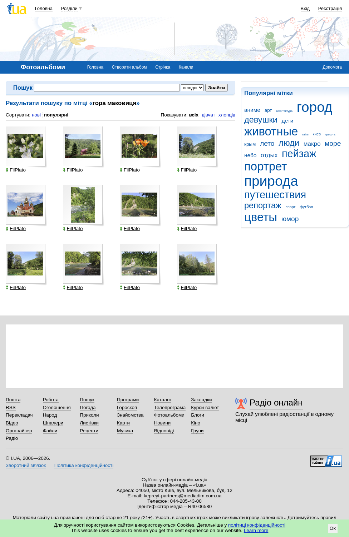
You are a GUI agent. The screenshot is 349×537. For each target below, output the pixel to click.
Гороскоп (127, 407)
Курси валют (205, 407)
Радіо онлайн (276, 402)
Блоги (197, 415)
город (315, 107)
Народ (50, 415)
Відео (12, 423)
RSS (11, 407)
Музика (125, 430)
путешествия (275, 194)
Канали (186, 67)
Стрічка (162, 67)
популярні (56, 115)
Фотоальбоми (169, 415)
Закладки (201, 399)
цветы (260, 217)
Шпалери (53, 423)
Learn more (256, 530)
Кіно (195, 423)
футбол (306, 207)
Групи (197, 430)
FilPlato (16, 170)
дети (288, 121)
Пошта (13, 399)
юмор (290, 219)
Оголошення (57, 407)
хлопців (226, 115)
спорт (291, 207)
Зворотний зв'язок (26, 465)
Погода (87, 407)
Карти (123, 423)
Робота (51, 399)
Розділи (69, 8)
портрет (265, 166)
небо (250, 155)
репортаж (262, 205)
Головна (44, 8)
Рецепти (89, 430)
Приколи (89, 415)
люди (289, 143)
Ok (333, 528)
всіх (193, 115)
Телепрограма (170, 407)
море (333, 143)
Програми (128, 399)
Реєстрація (330, 8)
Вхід (305, 8)
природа (271, 181)
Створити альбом (129, 67)
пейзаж (299, 153)
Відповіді (164, 430)
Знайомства (130, 415)
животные (271, 131)
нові (36, 115)
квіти (305, 134)
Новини (162, 423)
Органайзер (19, 430)
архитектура (284, 111)
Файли (50, 430)
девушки (260, 119)
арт (268, 110)
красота (330, 134)
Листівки (89, 423)
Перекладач (19, 415)
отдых (269, 155)
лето (267, 143)
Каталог (163, 399)
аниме (252, 110)
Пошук (87, 399)
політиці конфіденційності (256, 525)
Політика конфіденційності (83, 465)
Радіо (12, 438)
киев (317, 134)
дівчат (208, 115)
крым (250, 144)
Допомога (332, 67)
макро (312, 143)
